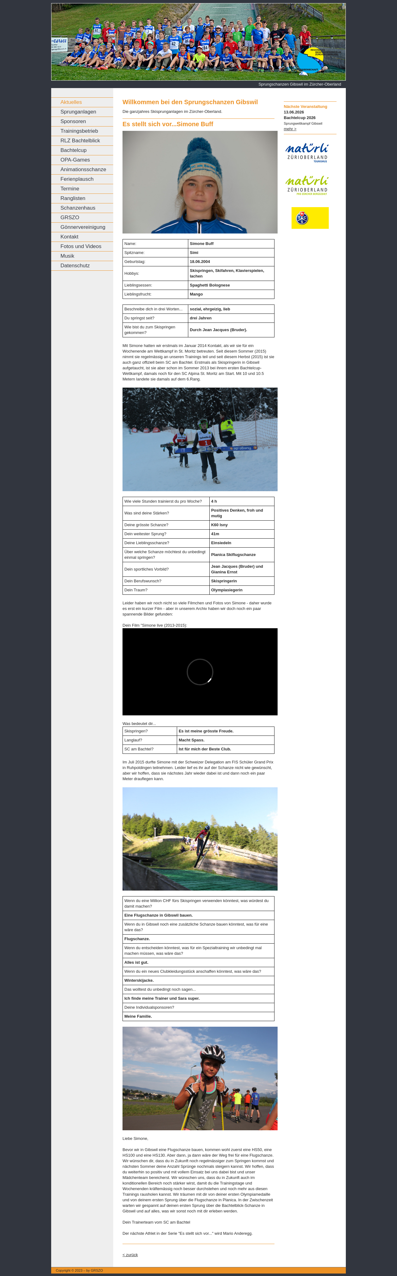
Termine (69, 189)
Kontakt (69, 237)
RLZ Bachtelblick (80, 141)
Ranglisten (72, 198)
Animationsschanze (83, 169)
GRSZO (69, 217)
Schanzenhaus (77, 208)
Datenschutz (75, 266)
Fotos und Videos (80, 246)
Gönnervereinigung (82, 227)
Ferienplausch (77, 179)
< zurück (130, 1254)
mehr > (290, 129)
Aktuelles (71, 102)
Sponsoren (73, 121)
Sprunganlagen (78, 112)
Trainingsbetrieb (79, 131)
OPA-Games (75, 160)
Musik (67, 256)
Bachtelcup (73, 150)
